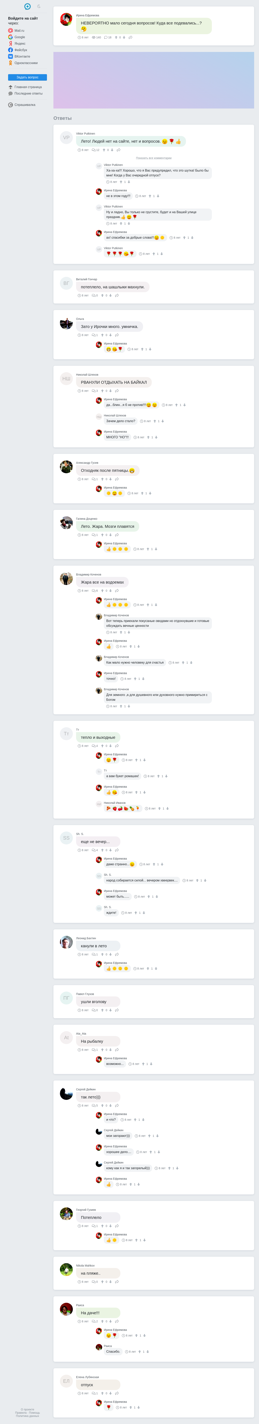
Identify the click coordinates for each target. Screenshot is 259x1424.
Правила (21, 1412)
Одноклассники (23, 62)
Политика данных (27, 1416)
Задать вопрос (27, 77)
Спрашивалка (21, 104)
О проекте (27, 1409)
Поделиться (130, 37)
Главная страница (25, 87)
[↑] (117, 37)
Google (16, 37)
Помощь (34, 1412)
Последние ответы (25, 93)
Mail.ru (16, 30)
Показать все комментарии (154, 158)
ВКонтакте (19, 56)
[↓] (123, 37)
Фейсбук (17, 49)
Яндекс (16, 43)
